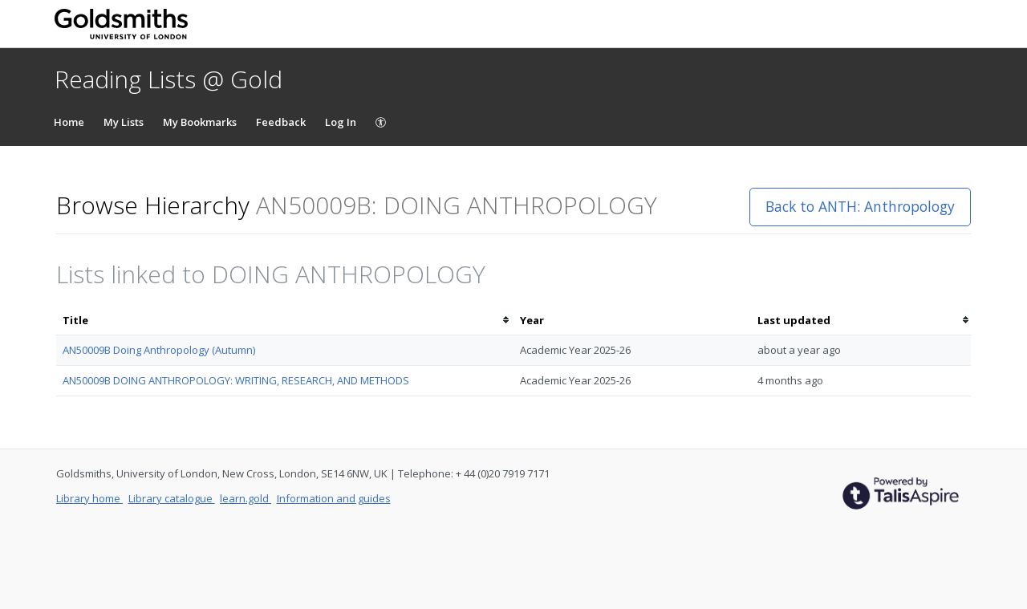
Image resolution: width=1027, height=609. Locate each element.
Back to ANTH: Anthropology (860, 206)
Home (69, 122)
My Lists (124, 122)
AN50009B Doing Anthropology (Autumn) (159, 350)
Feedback (281, 122)
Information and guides (334, 498)
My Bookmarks (200, 122)
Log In (340, 122)
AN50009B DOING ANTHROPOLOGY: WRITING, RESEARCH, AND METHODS (236, 380)
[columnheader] (285, 320)
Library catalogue (171, 498)
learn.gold (245, 498)
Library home (89, 498)
